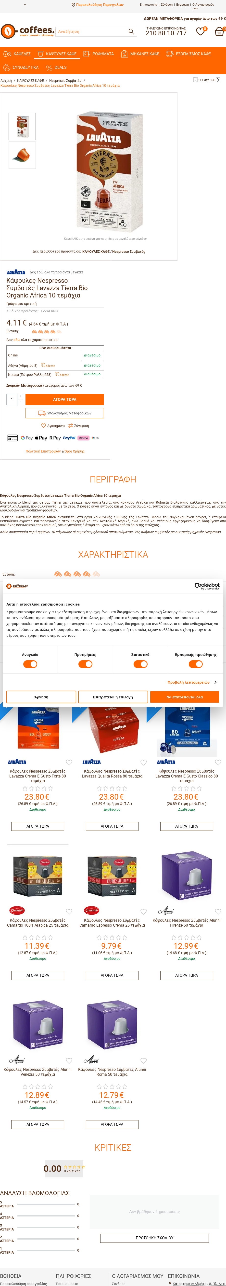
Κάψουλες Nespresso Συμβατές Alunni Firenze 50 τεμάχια (187, 922)
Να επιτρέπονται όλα (184, 697)
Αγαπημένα (56, 426)
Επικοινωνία (148, 4)
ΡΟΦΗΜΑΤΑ (98, 54)
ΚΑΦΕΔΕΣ (17, 54)
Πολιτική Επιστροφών (43, 451)
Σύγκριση (81, 426)
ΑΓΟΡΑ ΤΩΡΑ (64, 399)
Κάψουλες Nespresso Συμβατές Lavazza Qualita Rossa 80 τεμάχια (112, 773)
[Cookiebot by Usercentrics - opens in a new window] (198, 586)
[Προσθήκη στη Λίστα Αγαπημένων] (69, 763)
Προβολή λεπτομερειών (189, 682)
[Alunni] (163, 910)
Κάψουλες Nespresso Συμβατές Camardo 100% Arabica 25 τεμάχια (37, 922)
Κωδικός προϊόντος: (22, 311)
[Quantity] (11, 399)
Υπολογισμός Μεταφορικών (69, 413)
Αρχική (6, 81)
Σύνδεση (167, 4)
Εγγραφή (182, 4)
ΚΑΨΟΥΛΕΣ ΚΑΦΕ (57, 54)
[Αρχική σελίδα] (32, 38)
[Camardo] (14, 910)
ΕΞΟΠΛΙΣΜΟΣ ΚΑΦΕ (188, 54)
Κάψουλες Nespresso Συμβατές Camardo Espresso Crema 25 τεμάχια (112, 922)
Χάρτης (48, 365)
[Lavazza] (14, 761)
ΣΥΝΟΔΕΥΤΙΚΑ (20, 67)
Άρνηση (41, 697)
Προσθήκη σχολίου (155, 1238)
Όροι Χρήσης (74, 451)
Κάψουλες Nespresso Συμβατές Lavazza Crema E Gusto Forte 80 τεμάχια (37, 776)
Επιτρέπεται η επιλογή (113, 697)
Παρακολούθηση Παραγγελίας (100, 5)
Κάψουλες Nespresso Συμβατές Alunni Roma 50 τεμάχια (112, 1071)
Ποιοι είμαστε (67, 1284)
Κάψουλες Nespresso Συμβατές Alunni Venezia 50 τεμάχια (38, 1071)
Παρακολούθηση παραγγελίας (23, 1284)
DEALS (56, 67)
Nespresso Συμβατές (65, 81)
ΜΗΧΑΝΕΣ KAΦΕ (140, 53)
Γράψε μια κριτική (21, 303)
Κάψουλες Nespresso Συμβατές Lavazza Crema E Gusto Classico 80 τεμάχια (186, 776)
